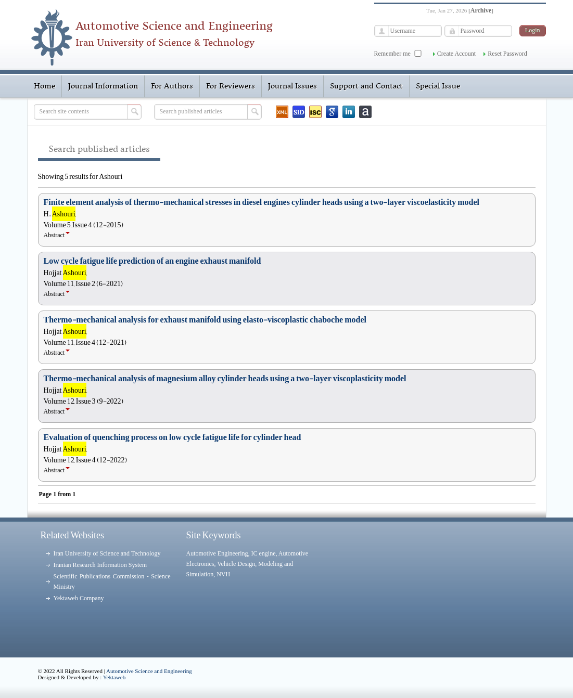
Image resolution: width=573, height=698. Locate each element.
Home (44, 86)
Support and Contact (366, 86)
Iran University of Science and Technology (107, 553)
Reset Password (507, 53)
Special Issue (438, 86)
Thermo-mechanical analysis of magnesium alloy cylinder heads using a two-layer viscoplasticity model (225, 378)
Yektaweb (114, 677)
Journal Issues (292, 86)
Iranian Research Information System (100, 564)
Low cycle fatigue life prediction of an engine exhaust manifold (152, 261)
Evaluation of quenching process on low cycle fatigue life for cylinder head (172, 437)
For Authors (172, 86)
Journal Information (103, 86)
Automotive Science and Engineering (149, 671)
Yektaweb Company (79, 598)
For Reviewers (230, 86)
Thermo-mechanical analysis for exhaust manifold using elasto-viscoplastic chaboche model (205, 320)
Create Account (456, 53)
